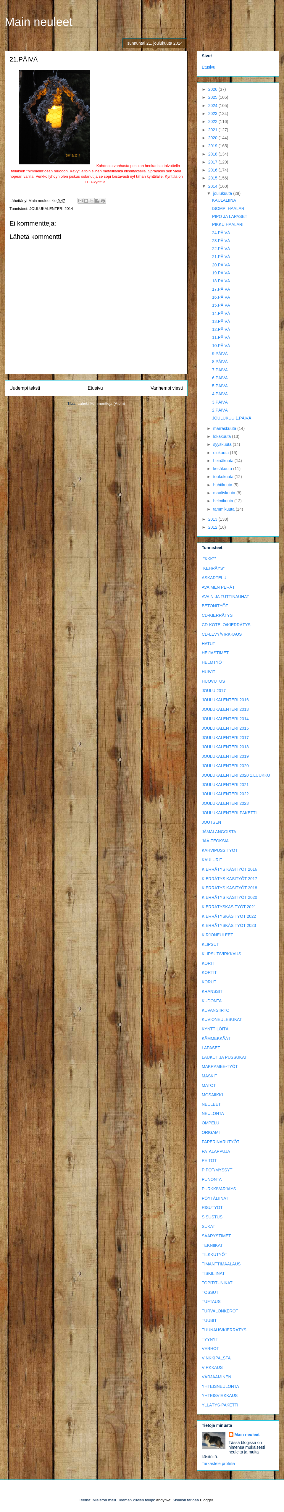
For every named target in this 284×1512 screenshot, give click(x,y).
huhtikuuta (223, 485)
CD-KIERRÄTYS (217, 615)
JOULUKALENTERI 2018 (225, 746)
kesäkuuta (223, 468)
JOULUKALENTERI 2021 (225, 784)
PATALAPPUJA (216, 1151)
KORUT (209, 982)
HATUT (208, 643)
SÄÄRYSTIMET (216, 1235)
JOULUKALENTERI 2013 (225, 709)
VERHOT (210, 1348)
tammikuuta (224, 509)
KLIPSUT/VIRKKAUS (221, 953)
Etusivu (95, 388)
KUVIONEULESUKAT (222, 1019)
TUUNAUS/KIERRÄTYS (224, 1330)
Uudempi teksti (24, 388)
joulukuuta (223, 193)
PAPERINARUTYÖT (220, 1141)
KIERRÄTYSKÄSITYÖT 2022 (229, 916)
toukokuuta (223, 476)
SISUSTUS (212, 1217)
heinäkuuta (223, 460)
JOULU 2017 (214, 690)
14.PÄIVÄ (221, 313)
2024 (213, 105)
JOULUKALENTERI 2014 (51, 208)
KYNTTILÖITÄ (215, 1029)
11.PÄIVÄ (221, 337)
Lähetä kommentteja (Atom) (101, 403)
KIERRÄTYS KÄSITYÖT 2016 (229, 869)
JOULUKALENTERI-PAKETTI (229, 812)
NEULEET (211, 1104)
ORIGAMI (211, 1132)
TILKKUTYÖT (214, 1254)
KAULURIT (212, 859)
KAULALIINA (224, 200)
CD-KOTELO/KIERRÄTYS (226, 624)
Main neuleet (38, 21)
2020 (213, 137)
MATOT (209, 1085)
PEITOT (209, 1160)
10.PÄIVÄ (221, 345)
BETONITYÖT (215, 605)
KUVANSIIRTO (215, 1010)
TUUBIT (209, 1320)
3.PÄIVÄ (220, 402)
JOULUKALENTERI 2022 (225, 793)
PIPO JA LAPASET (229, 216)
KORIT (208, 963)
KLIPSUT (210, 944)
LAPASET (211, 1047)
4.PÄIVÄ (220, 393)
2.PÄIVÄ (220, 410)
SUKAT (208, 1226)
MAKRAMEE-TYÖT (220, 1066)
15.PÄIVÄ (221, 305)
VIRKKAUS (212, 1367)
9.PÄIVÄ (220, 353)
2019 (213, 145)
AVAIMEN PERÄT (218, 587)
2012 (213, 527)
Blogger (206, 1500)
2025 (213, 97)
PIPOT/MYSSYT (217, 1170)
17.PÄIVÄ (221, 289)
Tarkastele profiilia (218, 1463)
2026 (213, 89)
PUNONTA (212, 1179)
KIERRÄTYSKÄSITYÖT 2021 (229, 906)
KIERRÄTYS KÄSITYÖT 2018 (229, 887)
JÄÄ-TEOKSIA (215, 840)
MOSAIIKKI (212, 1094)
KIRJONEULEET (217, 935)
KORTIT (209, 972)
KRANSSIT (212, 991)
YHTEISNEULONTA (220, 1386)
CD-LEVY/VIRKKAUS (222, 634)
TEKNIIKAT (212, 1245)
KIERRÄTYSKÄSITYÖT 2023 (229, 925)
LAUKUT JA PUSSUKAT (224, 1057)
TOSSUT (210, 1292)
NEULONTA (213, 1113)
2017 (213, 162)
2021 (213, 129)
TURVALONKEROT (220, 1311)
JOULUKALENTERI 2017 (225, 737)
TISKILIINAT (213, 1273)
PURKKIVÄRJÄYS (219, 1188)
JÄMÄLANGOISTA (219, 831)
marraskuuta (225, 428)
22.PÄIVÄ (221, 248)
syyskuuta (223, 444)
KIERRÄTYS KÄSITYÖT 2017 (229, 878)
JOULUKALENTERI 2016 (225, 699)
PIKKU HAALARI (227, 224)
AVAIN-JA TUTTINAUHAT (225, 596)
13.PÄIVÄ (221, 321)
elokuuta (221, 452)
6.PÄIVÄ (220, 377)
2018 (213, 154)
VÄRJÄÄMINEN (216, 1377)
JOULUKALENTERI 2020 (225, 765)
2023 (213, 113)
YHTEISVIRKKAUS (220, 1395)
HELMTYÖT (213, 662)
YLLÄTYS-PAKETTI (220, 1405)
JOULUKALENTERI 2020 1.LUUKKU (236, 775)
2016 (213, 170)
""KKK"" (209, 558)
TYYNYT (210, 1339)
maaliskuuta (224, 492)
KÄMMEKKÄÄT (216, 1038)
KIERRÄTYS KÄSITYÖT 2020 (229, 897)
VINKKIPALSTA (216, 1358)
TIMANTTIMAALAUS (221, 1264)
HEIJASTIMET (215, 652)
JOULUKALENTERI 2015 (225, 728)
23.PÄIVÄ (221, 240)
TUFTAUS (211, 1301)
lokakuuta (222, 436)
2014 (213, 186)
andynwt (163, 1500)
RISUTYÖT (212, 1207)
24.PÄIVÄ (221, 232)
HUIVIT (208, 671)
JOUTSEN (211, 822)
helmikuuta (223, 500)
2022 (213, 121)
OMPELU (210, 1123)
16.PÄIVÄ (221, 297)
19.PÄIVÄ (221, 273)
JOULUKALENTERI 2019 (225, 756)
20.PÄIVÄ (221, 265)
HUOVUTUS (213, 681)
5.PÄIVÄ (220, 385)
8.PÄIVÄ (220, 361)
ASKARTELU (214, 577)
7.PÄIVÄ (220, 370)
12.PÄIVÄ (221, 329)
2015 (213, 178)
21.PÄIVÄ (221, 256)
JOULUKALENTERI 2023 (225, 803)
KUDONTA (212, 1000)
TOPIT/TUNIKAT (217, 1282)
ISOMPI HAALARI (229, 208)
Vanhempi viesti (167, 388)
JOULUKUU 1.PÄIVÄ (231, 418)
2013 (213, 519)
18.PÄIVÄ (221, 281)
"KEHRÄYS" (213, 568)
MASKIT (209, 1076)
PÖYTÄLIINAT (215, 1198)
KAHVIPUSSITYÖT (220, 850)
